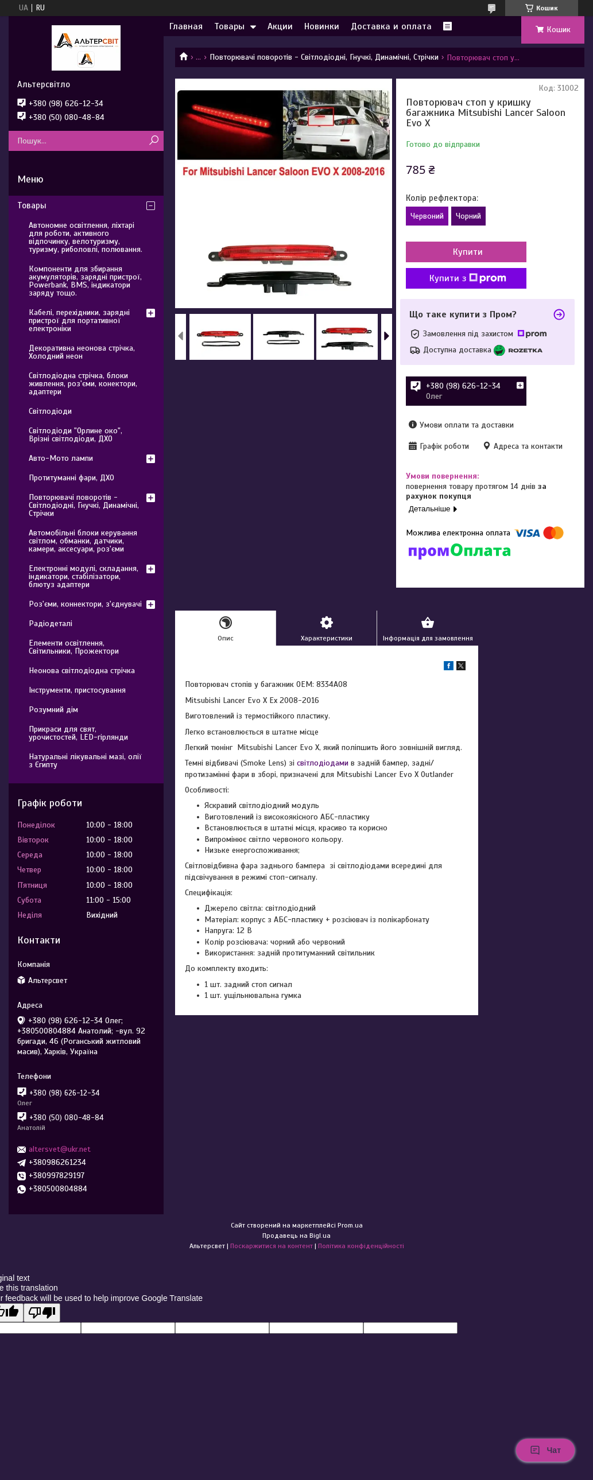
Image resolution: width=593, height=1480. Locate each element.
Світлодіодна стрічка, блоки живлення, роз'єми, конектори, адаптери (83, 384)
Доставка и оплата (391, 26)
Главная (186, 26)
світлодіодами (322, 763)
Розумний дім (53, 709)
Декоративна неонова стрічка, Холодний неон (82, 352)
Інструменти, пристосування (77, 690)
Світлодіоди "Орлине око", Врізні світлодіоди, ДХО (75, 435)
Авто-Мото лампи (61, 458)
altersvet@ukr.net (60, 1149)
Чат (545, 1450)
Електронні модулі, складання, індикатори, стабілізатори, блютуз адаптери (83, 576)
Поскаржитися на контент (271, 1246)
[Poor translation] (42, 1312)
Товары (229, 26)
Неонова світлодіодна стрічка (82, 670)
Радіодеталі (50, 623)
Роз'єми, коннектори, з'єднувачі (85, 604)
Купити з (467, 278)
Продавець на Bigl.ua (296, 1236)
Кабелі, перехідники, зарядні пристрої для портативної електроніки (79, 320)
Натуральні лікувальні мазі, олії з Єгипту (85, 761)
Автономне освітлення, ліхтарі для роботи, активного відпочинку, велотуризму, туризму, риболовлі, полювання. (85, 237)
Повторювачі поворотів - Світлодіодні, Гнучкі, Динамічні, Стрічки (324, 57)
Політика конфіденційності (361, 1246)
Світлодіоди (50, 411)
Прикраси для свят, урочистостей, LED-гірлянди (78, 733)
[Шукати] (154, 141)
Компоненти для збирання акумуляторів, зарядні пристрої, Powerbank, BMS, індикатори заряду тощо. (85, 281)
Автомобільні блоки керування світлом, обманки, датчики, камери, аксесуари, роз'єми (83, 541)
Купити (468, 252)
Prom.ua (350, 1225)
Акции (280, 26)
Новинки (321, 26)
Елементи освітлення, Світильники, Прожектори (74, 647)
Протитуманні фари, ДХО (71, 478)
